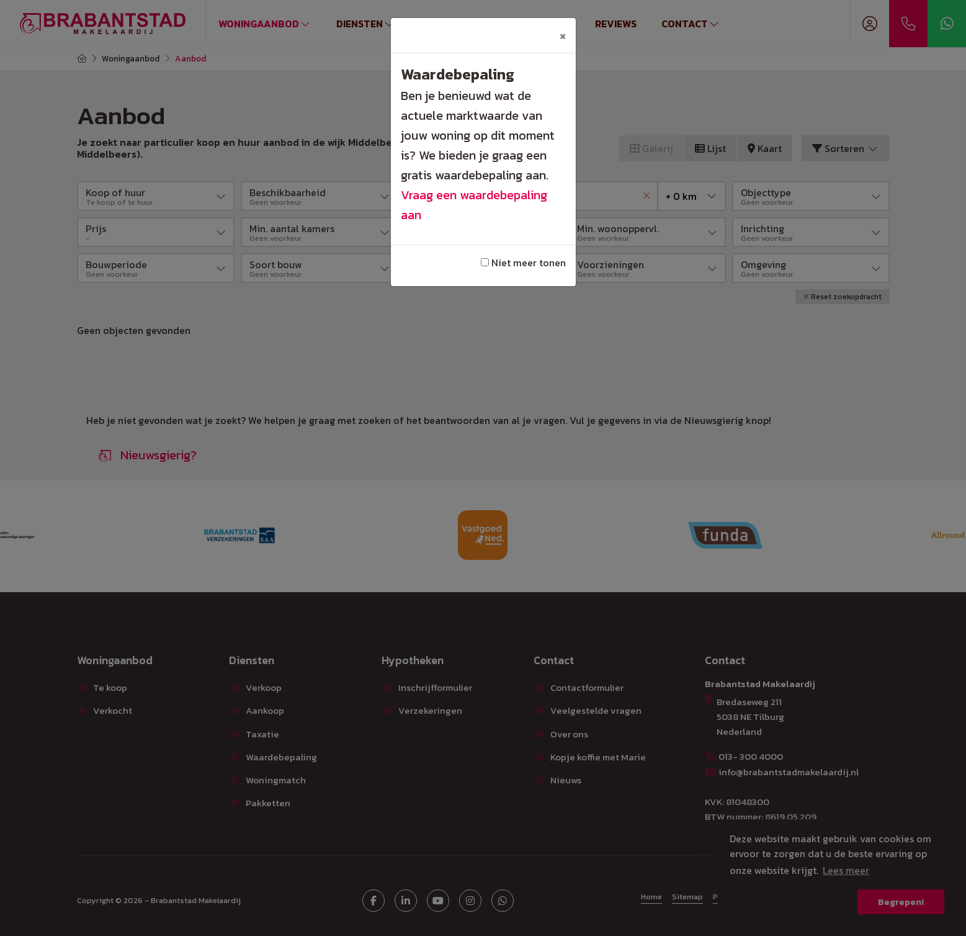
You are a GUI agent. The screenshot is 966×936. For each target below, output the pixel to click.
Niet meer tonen (523, 262)
